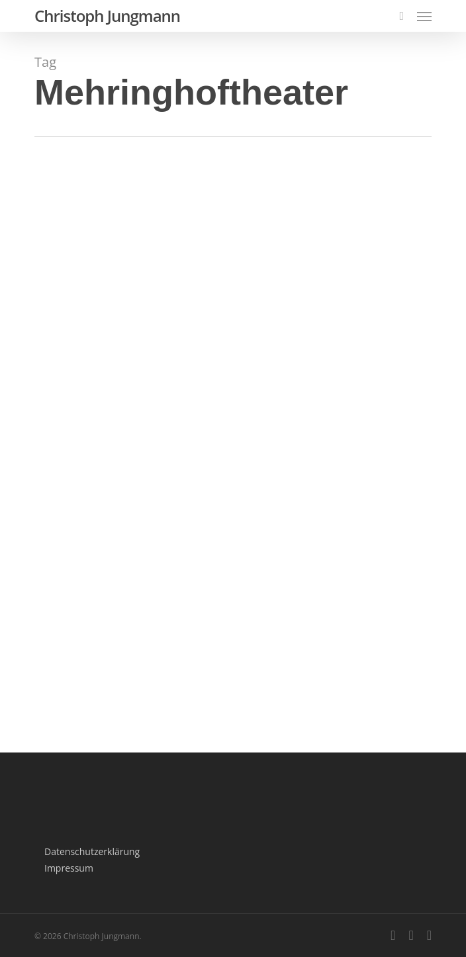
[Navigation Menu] (424, 16)
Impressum (68, 868)
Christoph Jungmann (107, 16)
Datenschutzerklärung (92, 851)
